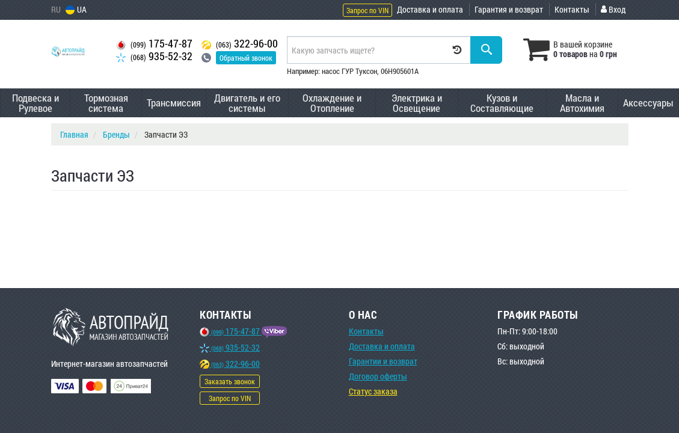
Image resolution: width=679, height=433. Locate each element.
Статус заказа (373, 391)
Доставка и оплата (430, 9)
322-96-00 (239, 44)
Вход (613, 9)
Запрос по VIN (367, 10)
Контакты (572, 9)
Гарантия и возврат (509, 9)
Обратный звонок (246, 58)
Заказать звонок (229, 381)
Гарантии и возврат (383, 361)
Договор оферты (378, 376)
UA (76, 9)
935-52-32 (154, 56)
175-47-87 (154, 44)
